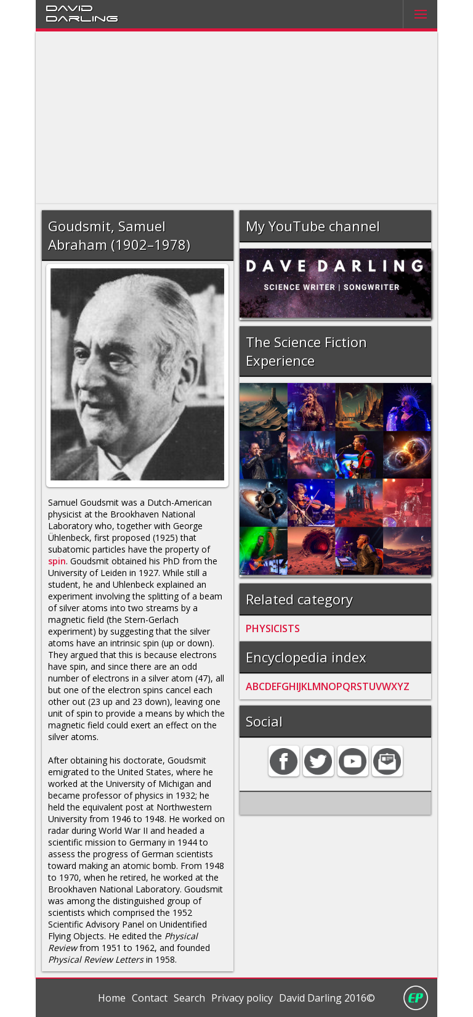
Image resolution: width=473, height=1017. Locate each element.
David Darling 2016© (327, 998)
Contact (150, 998)
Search (189, 998)
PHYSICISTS (273, 628)
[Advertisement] (237, 117)
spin (57, 561)
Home (112, 998)
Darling (82, 18)
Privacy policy (242, 998)
